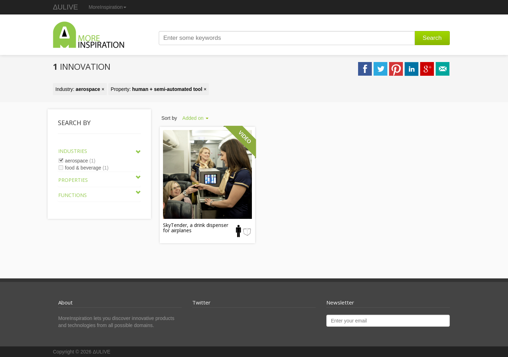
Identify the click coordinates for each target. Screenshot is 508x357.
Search (432, 38)
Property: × (159, 89)
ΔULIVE (65, 7)
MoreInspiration (107, 7)
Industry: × (79, 89)
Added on (195, 118)
